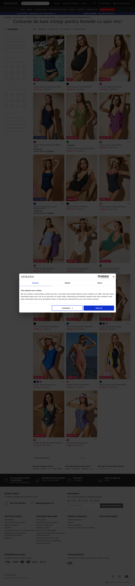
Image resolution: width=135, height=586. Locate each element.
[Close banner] (113, 276)
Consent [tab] (35, 283)
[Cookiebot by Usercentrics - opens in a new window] (99, 276)
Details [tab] (67, 283)
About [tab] (99, 283)
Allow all (99, 308)
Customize (67, 308)
